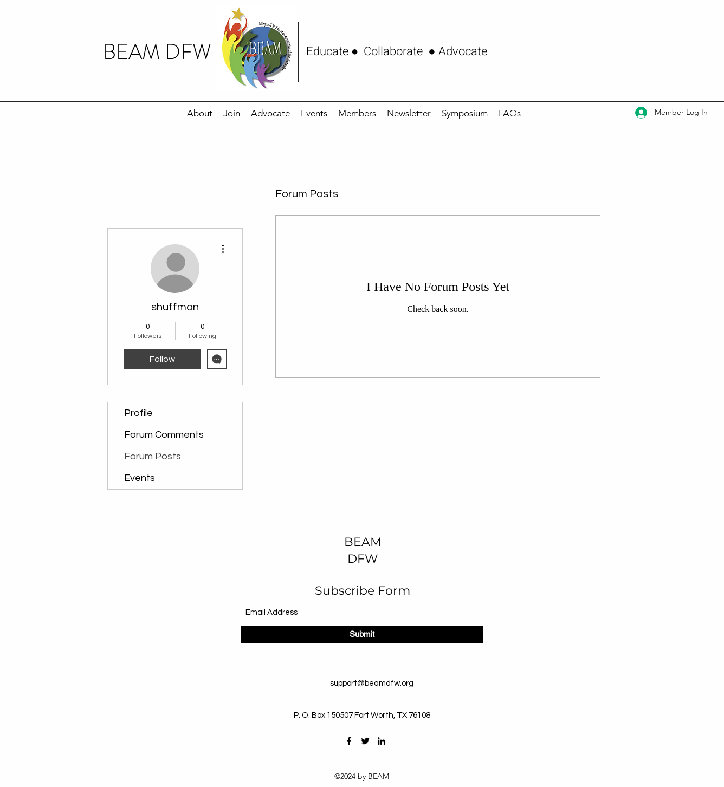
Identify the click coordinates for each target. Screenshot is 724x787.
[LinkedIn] (381, 741)
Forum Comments (164, 435)
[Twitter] (365, 741)
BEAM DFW (157, 52)
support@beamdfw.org (371, 683)
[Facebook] (349, 741)
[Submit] (362, 634)
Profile (138, 413)
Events (139, 478)
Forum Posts (152, 456)
